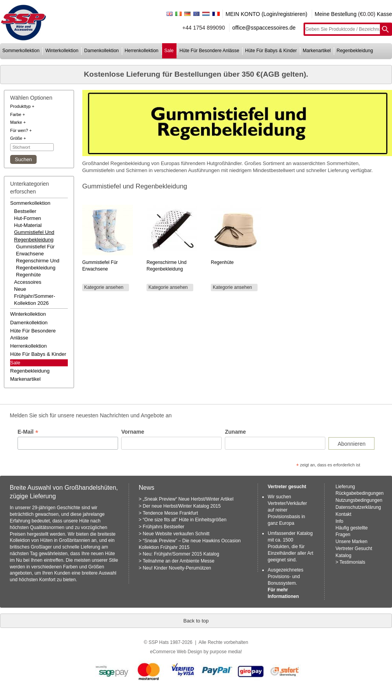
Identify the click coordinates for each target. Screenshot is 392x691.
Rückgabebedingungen (359, 493)
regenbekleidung (355, 50)
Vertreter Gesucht (353, 548)
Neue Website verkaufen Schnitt (176, 533)
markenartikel (317, 50)
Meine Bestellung (336, 14)
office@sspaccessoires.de (264, 28)
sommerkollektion (20, 50)
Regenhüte (28, 275)
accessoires (27, 282)
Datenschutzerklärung (358, 507)
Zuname (235, 432)
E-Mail (28, 432)
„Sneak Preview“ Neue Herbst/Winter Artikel (188, 499)
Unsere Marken (351, 541)
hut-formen (27, 218)
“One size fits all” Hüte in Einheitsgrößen (184, 519)
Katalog (343, 555)
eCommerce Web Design (176, 651)
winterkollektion (61, 50)
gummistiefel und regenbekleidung (34, 235)
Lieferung (345, 486)
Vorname (132, 432)
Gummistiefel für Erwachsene (35, 250)
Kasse (384, 14)
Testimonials (352, 562)
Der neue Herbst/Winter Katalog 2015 (182, 506)
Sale (15, 363)
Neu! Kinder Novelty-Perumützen (177, 568)
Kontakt (343, 514)
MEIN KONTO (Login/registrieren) (266, 14)
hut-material (28, 225)
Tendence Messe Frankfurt (170, 513)
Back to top (195, 621)
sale (169, 50)
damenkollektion (101, 50)
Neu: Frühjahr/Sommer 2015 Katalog (181, 554)
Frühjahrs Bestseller (163, 526)
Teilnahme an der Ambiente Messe (178, 561)
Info (339, 521)
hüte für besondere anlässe (209, 50)
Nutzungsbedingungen (358, 500)
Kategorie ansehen (104, 287)
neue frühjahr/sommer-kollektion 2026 (34, 296)
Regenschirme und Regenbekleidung (37, 264)
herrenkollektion (142, 50)
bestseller (25, 211)
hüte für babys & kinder (271, 50)
